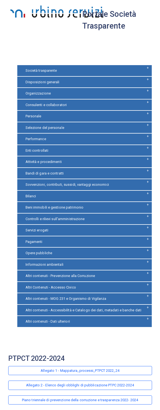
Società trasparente (41, 70)
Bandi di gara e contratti (45, 173)
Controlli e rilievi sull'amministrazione (55, 219)
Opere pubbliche (39, 253)
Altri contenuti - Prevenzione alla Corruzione (60, 276)
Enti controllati (37, 150)
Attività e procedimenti (44, 162)
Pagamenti (34, 242)
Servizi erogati (37, 230)
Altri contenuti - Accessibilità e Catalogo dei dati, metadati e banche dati (84, 310)
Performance (36, 139)
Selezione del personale (45, 128)
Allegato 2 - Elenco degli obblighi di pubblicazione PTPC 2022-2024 (80, 385)
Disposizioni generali (43, 82)
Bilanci (31, 196)
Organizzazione (38, 93)
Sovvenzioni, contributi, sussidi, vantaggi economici (67, 184)
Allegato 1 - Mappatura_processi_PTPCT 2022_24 (80, 371)
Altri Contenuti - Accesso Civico (51, 287)
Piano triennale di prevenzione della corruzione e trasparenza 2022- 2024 (80, 400)
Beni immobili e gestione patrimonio (55, 207)
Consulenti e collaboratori (46, 105)
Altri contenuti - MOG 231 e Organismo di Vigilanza (66, 299)
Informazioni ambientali (44, 264)
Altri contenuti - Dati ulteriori (48, 321)
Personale (33, 116)
